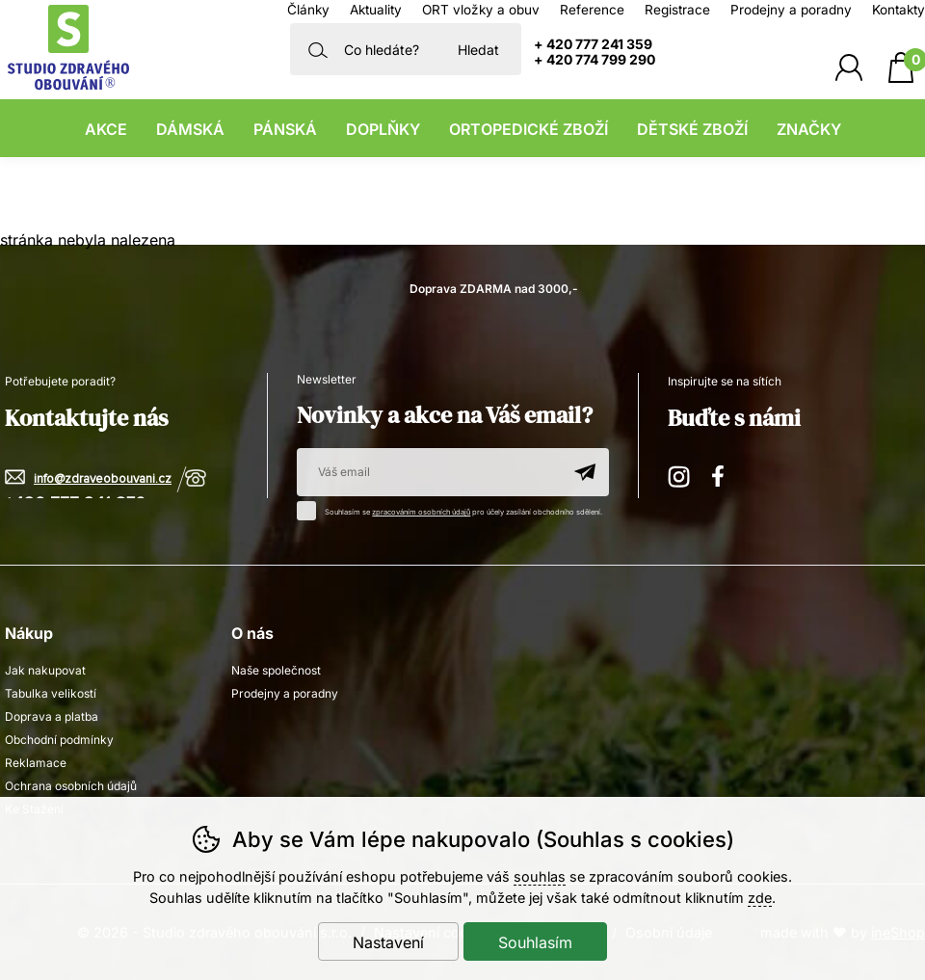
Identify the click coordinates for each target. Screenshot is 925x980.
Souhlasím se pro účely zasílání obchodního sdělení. (454, 508)
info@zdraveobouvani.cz (103, 479)
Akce (106, 129)
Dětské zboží (692, 129)
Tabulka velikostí (50, 693)
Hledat (478, 49)
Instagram (680, 473)
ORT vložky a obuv (481, 9)
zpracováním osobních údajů (421, 512)
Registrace (677, 9)
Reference (592, 9)
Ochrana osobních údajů (71, 786)
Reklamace (35, 762)
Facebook (724, 473)
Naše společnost (276, 670)
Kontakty (898, 9)
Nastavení (388, 942)
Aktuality (376, 9)
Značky (809, 129)
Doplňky (383, 129)
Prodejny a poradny (791, 9)
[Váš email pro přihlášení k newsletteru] (429, 472)
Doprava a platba (51, 716)
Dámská (190, 129)
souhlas (540, 876)
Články (308, 9)
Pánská (285, 129)
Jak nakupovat (45, 670)
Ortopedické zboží (528, 129)
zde (760, 897)
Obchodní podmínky (59, 739)
